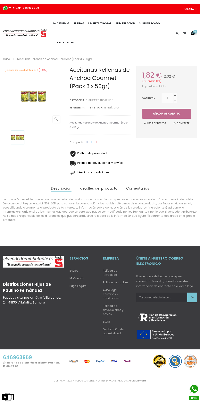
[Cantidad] (167, 98)
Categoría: (77, 100)
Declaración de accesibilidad (113, 331)
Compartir (87, 142)
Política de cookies (115, 282)
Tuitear (92, 142)
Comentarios (137, 188)
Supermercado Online (99, 100)
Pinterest (96, 142)
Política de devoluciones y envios (113, 310)
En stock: (96, 107)
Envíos (74, 271)
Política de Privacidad (110, 273)
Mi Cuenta (77, 278)
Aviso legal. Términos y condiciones (111, 294)
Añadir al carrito (166, 113)
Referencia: (77, 107)
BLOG (106, 322)
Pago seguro (78, 286)
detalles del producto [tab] (99, 188)
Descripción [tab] (61, 188)
